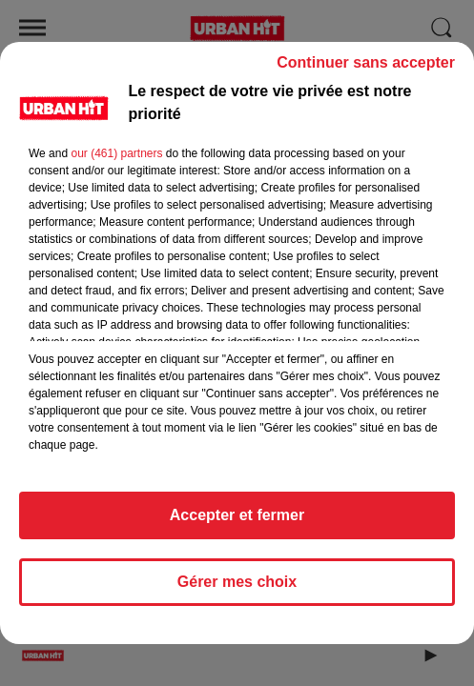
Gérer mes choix (237, 590)
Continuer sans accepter (366, 71)
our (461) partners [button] (116, 162)
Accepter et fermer (237, 523)
